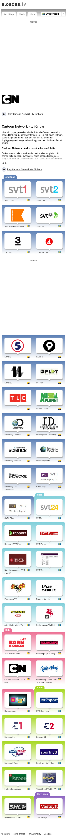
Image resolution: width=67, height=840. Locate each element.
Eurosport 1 (9, 737)
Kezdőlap (9, 14)
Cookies (47, 834)
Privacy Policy (34, 834)
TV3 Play (8, 252)
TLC (6, 409)
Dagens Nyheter (43, 599)
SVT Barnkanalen (12, 653)
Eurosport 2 (41, 737)
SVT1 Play (41, 487)
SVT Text (40, 570)
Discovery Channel (12, 435)
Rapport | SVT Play (12, 544)
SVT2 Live (40, 200)
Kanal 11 (8, 383)
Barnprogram (10, 711)
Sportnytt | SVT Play (45, 763)
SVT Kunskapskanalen (14, 226)
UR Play (39, 383)
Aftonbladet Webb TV (13, 625)
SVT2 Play (9, 518)
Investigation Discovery (46, 435)
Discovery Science (12, 461)
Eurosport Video (11, 763)
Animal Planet (42, 409)
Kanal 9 (39, 357)
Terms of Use (18, 834)
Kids (32, 14)
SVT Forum (41, 544)
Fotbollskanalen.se (12, 789)
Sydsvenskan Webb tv (46, 625)
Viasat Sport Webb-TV (46, 789)
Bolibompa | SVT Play (45, 653)
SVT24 (39, 518)
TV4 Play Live (42, 252)
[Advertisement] (33, 57)
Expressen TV (10, 599)
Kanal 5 (7, 357)
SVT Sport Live (42, 711)
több (4, 163)
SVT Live (40, 226)
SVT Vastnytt (42, 817)
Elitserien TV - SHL (12, 817)
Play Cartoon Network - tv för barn (24, 169)
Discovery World (43, 461)
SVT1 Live (9, 200)
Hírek (22, 14)
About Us (5, 834)
